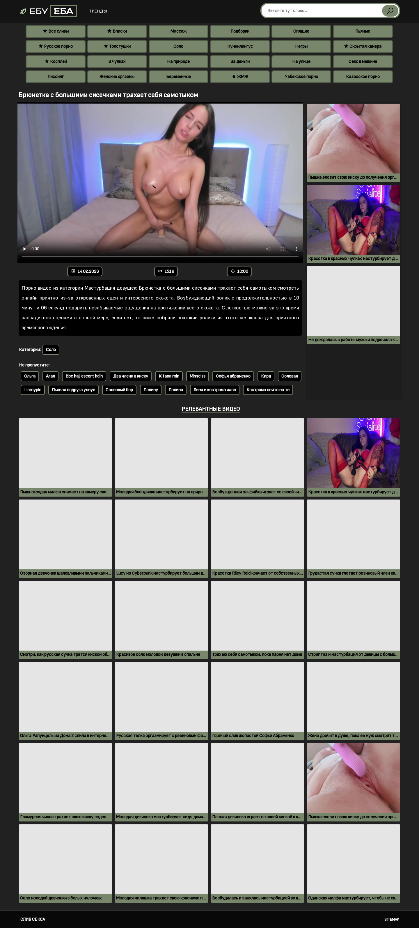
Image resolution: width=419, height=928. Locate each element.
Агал (50, 376)
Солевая (289, 376)
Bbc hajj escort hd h (84, 376)
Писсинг (55, 76)
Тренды (98, 11)
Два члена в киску (130, 376)
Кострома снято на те (268, 390)
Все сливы (56, 31)
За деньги (240, 61)
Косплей (56, 61)
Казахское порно (363, 76)
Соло (178, 46)
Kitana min (169, 376)
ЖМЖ (240, 76)
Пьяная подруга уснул (73, 390)
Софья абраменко (233, 376)
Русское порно (55, 46)
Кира (266, 376)
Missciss (197, 376)
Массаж (179, 31)
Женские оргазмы (117, 76)
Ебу (48, 11)
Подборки (239, 31)
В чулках (117, 61)
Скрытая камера (362, 46)
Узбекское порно (301, 76)
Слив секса (32, 919)
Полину (150, 390)
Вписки (117, 31)
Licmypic (32, 390)
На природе (178, 61)
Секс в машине (363, 61)
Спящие (301, 31)
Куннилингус (240, 46)
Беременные (178, 76)
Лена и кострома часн (214, 390)
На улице (301, 61)
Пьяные (362, 31)
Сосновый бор (119, 390)
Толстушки (117, 46)
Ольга (29, 376)
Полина (175, 390)
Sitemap (391, 919)
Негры (301, 46)
